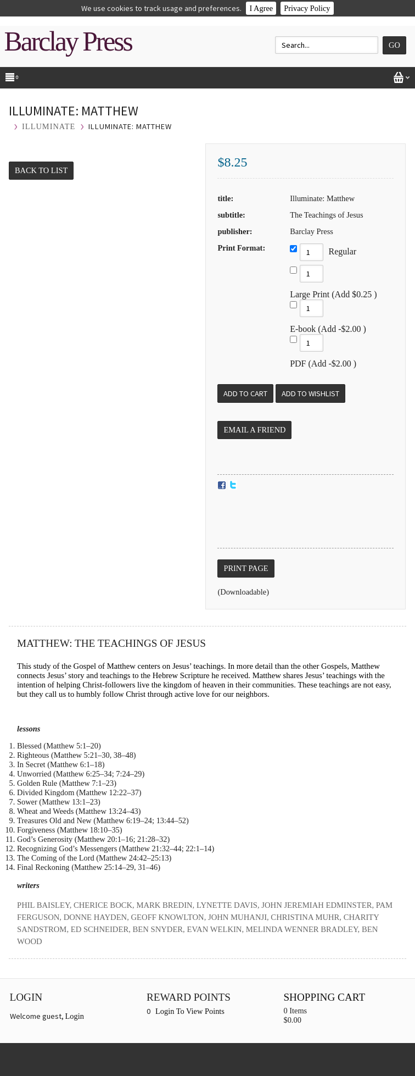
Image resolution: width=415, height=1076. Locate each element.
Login (74, 1016)
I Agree (261, 8)
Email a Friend (254, 429)
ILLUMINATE (48, 126)
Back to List (41, 170)
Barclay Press (68, 41)
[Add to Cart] (245, 393)
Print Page (245, 568)
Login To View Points (190, 1011)
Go (394, 45)
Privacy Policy (307, 8)
